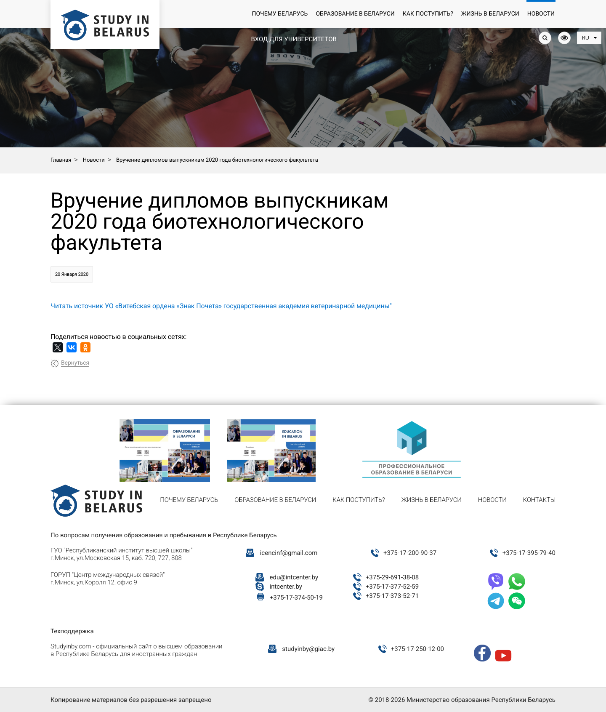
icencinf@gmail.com (289, 553)
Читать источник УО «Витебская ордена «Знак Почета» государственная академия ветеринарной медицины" (221, 306)
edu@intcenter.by (294, 577)
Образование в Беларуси (355, 14)
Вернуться (75, 363)
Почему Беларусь (280, 14)
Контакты (539, 500)
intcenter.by (286, 586)
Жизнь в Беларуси (490, 14)
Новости (541, 14)
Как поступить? (428, 14)
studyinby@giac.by (308, 649)
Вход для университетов (293, 39)
